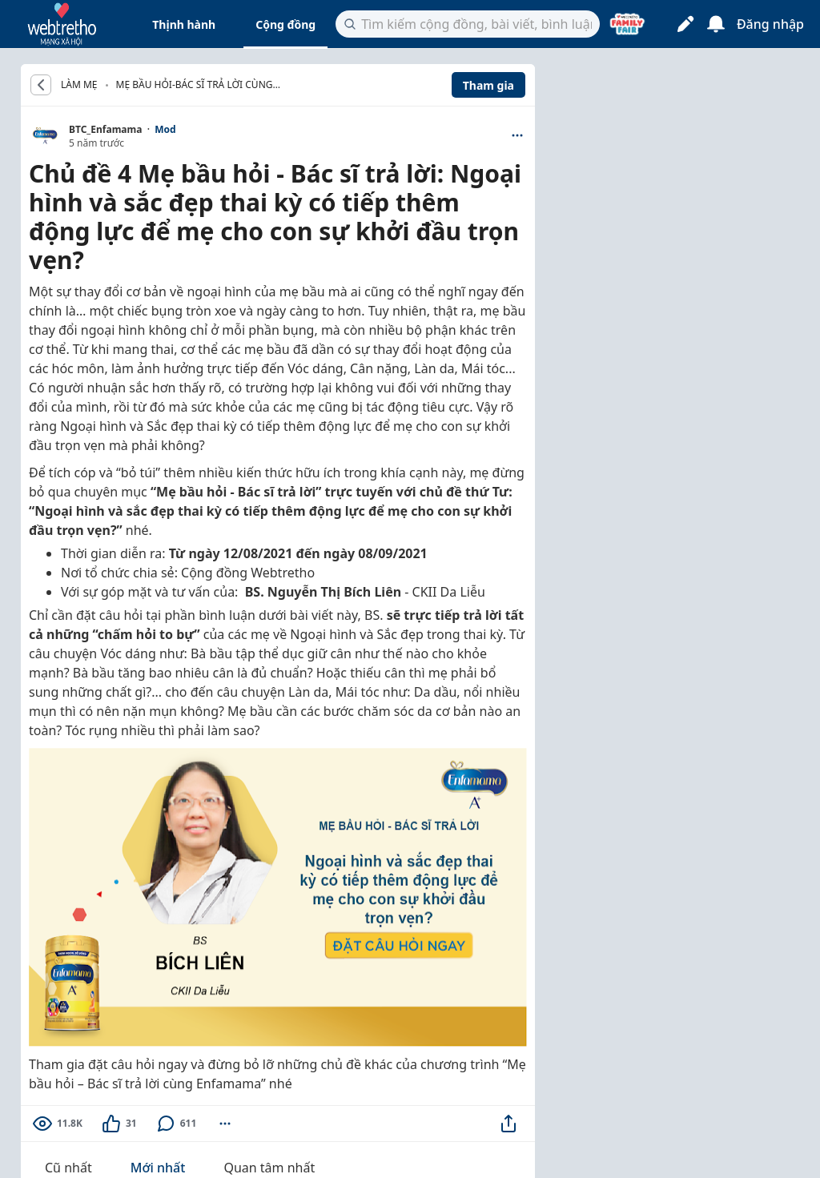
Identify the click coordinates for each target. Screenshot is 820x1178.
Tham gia (488, 85)
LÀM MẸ (79, 84)
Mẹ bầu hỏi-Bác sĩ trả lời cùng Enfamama (194, 86)
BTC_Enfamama (105, 129)
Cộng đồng (285, 24)
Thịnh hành (183, 24)
